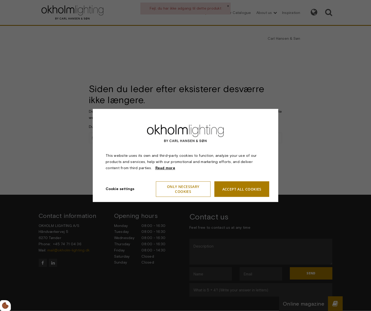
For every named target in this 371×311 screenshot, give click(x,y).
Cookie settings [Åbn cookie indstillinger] (120, 189)
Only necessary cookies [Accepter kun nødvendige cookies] (183, 189)
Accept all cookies (242, 189)
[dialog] (185, 155)
